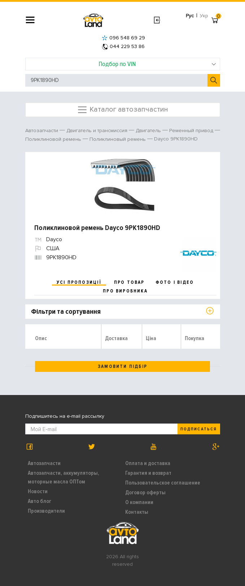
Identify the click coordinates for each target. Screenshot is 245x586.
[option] (123, 184)
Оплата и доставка (147, 463)
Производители (46, 511)
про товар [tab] (129, 282)
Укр (204, 16)
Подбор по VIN (157, 64)
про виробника (125, 291)
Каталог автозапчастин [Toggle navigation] (122, 109)
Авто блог (39, 501)
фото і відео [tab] (175, 282)
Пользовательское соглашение (162, 482)
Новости (38, 491)
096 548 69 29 (123, 38)
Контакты (136, 512)
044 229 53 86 (123, 46)
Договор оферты (145, 492)
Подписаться (198, 429)
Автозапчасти (44, 463)
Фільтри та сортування (66, 311)
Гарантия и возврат (148, 473)
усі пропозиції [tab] (79, 282)
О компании (139, 502)
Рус (190, 16)
